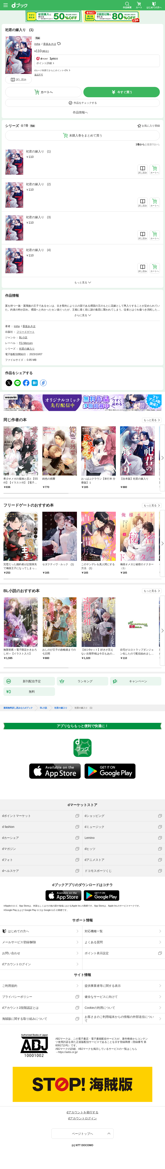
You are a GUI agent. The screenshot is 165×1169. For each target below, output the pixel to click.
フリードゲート (26, 331)
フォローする (59, 44)
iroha (37, 44)
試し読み (21, 79)
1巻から (140, 144)
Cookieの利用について (100, 1007)
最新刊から (153, 144)
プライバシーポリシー (17, 996)
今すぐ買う (124, 92)
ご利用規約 (9, 985)
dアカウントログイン (16, 964)
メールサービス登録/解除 (19, 942)
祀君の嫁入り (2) (38, 184)
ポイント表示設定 (97, 953)
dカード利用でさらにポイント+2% (51, 70)
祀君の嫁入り (27, 348)
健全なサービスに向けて (101, 996)
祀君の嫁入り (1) (38, 151)
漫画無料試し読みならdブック (18, 708)
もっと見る (150, 420)
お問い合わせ (11, 953)
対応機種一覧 (94, 931)
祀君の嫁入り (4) (38, 250)
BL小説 (23, 337)
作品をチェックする (85, 102)
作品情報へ (80, 112)
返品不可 (38, 75)
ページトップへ (82, 1133)
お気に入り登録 (151, 125)
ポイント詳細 (44, 63)
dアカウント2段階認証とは (20, 1007)
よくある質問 (94, 942)
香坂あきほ (49, 44)
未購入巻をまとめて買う (85, 135)
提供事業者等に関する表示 (103, 985)
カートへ (47, 92)
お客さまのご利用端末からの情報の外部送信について (119, 1018)
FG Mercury (26, 343)
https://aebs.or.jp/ (68, 1052)
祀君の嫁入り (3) (38, 217)
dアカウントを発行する (82, 1112)
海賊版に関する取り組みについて (24, 1018)
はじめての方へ (15, 931)
